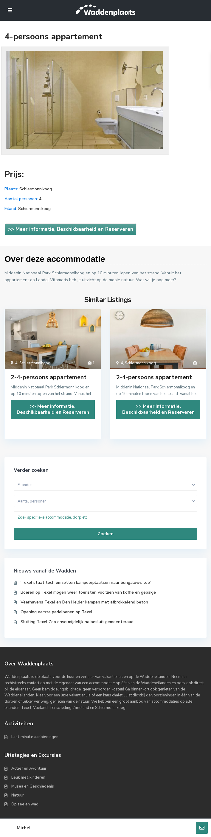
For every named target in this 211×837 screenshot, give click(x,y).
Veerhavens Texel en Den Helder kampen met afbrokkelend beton (84, 602)
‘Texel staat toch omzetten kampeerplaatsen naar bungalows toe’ (86, 582)
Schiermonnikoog (35, 189)
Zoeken (105, 534)
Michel (24, 828)
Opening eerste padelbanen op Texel (56, 612)
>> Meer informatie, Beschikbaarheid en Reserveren (70, 229)
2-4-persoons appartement (48, 377)
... (93, 393)
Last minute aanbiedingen (34, 737)
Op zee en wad (24, 804)
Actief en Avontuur (28, 768)
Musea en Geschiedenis (32, 786)
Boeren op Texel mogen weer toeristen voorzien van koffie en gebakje (88, 592)
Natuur (17, 795)
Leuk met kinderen (28, 777)
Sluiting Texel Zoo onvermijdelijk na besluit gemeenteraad (77, 622)
